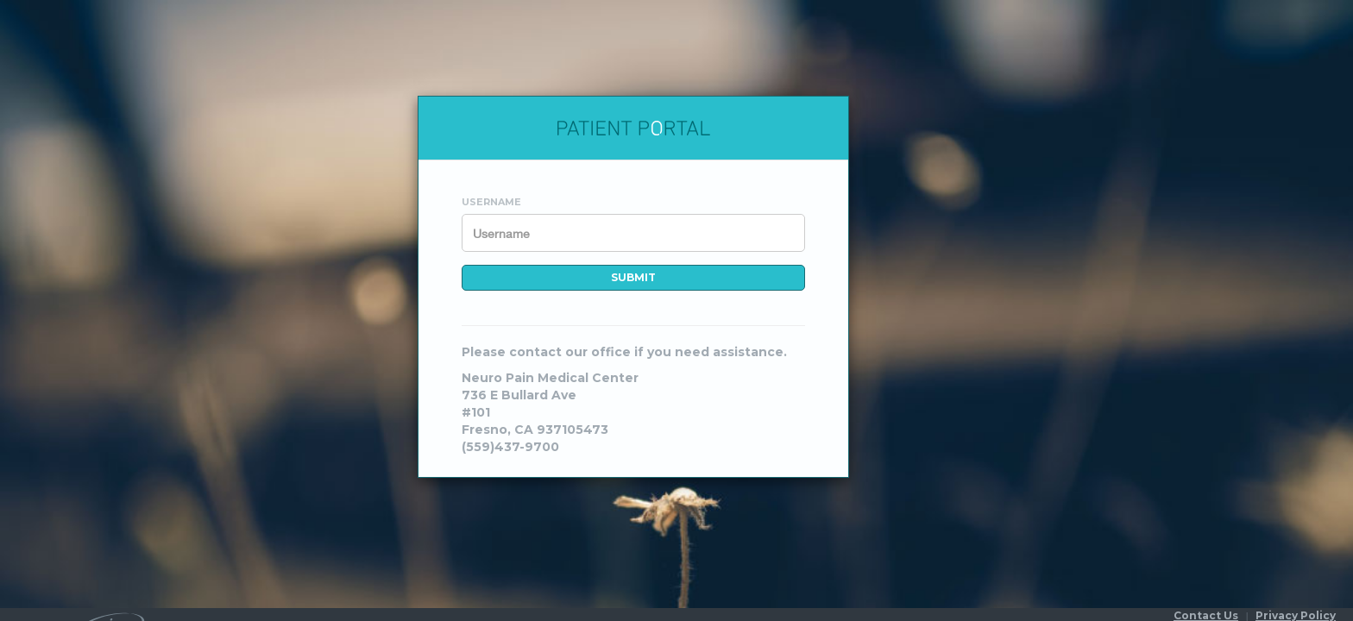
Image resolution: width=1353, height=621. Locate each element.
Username (491, 202)
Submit (633, 277)
